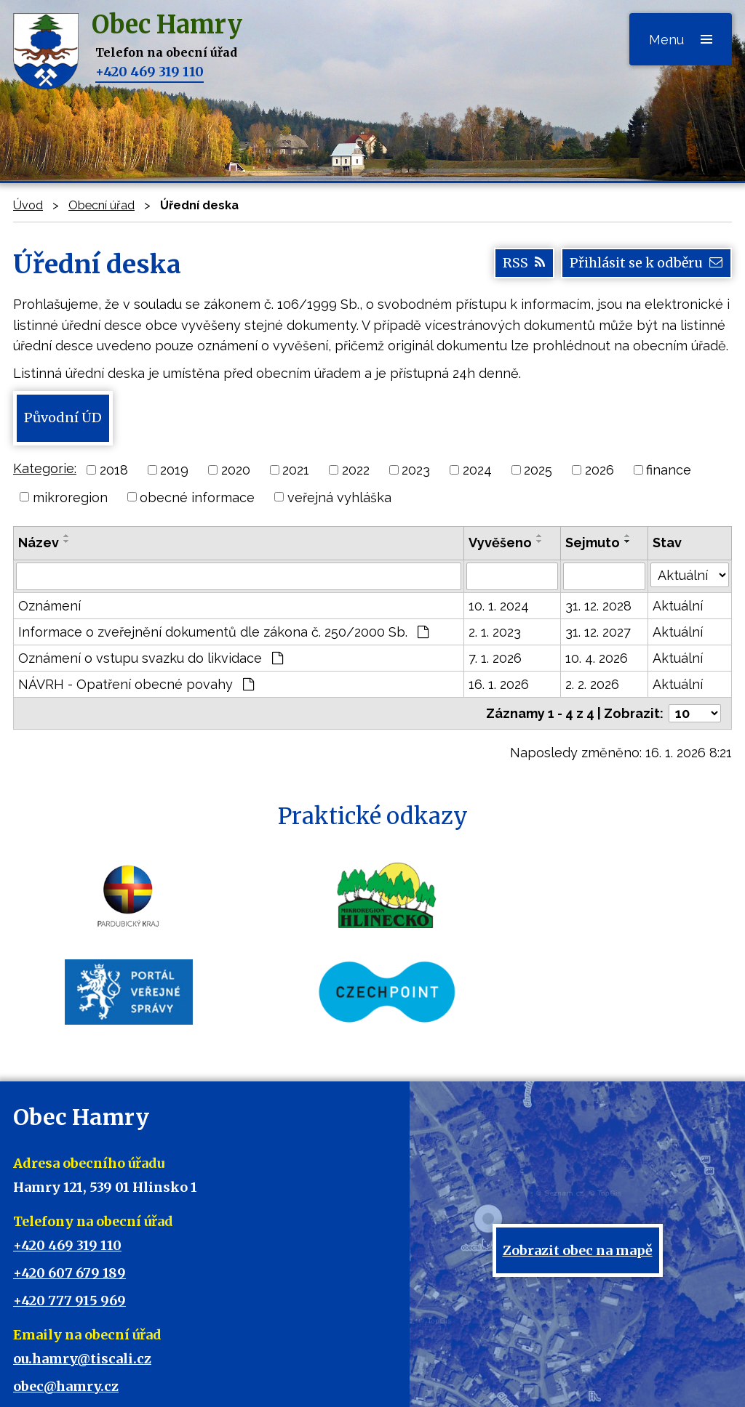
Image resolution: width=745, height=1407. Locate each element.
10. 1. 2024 (499, 605)
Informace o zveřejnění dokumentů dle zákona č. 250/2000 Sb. (223, 632)
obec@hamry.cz (66, 1290)
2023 (416, 469)
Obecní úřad (101, 205)
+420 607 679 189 (69, 1177)
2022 (356, 469)
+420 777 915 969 (69, 1204)
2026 (599, 469)
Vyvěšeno (500, 542)
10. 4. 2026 (596, 658)
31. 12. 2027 (598, 632)
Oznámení (49, 605)
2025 (538, 469)
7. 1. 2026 (495, 658)
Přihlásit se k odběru (646, 263)
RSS (524, 263)
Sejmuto (592, 542)
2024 (477, 469)
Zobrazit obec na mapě (578, 1169)
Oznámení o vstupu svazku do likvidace (150, 658)
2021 (295, 469)
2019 (174, 469)
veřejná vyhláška (339, 496)
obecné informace (197, 496)
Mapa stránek (411, 1372)
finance (668, 469)
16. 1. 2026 (499, 684)
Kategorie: (44, 468)
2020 (235, 469)
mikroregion (70, 496)
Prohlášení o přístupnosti (512, 1372)
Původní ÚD (62, 417)
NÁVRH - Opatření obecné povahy (136, 684)
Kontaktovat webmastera (310, 1372)
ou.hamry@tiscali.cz (82, 1262)
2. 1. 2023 (495, 632)
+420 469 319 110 (149, 71)
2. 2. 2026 (592, 684)
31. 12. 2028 (598, 605)
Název (38, 542)
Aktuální (678, 605)
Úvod (28, 205)
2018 (114, 469)
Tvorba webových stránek (352, 1386)
